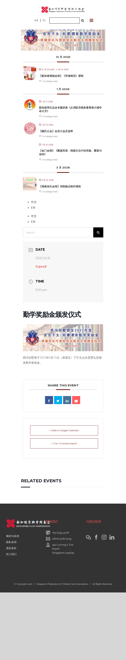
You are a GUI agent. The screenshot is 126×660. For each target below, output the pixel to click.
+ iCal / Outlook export (64, 443)
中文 (36, 20)
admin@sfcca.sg (61, 538)
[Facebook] (96, 537)
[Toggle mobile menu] (92, 20)
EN (44, 20)
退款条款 (11, 548)
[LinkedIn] (112, 537)
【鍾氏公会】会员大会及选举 (56, 131)
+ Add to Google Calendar (64, 430)
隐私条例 (11, 542)
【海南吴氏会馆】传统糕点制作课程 (60, 186)
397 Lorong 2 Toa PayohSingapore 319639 (63, 548)
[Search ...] (64, 20)
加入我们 (11, 554)
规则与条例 (12, 536)
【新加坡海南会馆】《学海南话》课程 (61, 75)
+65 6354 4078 (60, 532)
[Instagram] (104, 537)
